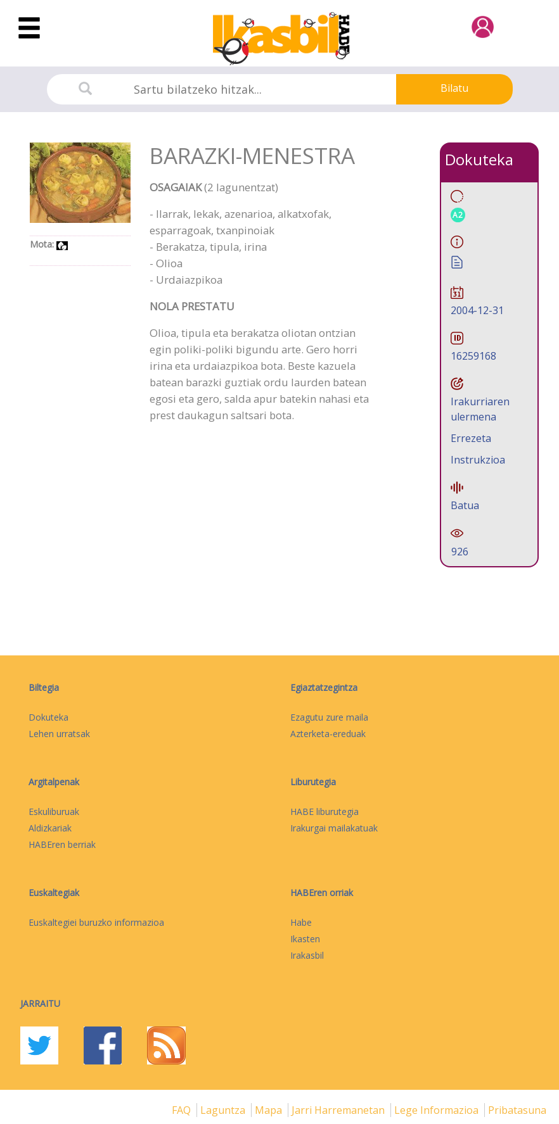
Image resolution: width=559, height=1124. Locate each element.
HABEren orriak (321, 893)
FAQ (182, 1110)
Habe (301, 922)
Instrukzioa (478, 460)
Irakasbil (307, 955)
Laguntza (224, 1110)
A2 (458, 215)
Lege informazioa (437, 1110)
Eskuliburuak (54, 811)
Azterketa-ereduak (328, 734)
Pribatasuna (517, 1110)
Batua (465, 505)
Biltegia (44, 687)
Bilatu (454, 88)
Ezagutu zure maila (329, 717)
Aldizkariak (50, 828)
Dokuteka (48, 717)
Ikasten (305, 939)
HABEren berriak (62, 844)
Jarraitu (40, 1003)
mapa (270, 1110)
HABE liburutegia (324, 811)
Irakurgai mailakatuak (334, 828)
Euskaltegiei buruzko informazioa (96, 922)
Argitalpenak (54, 782)
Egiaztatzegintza (323, 687)
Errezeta (471, 438)
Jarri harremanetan (339, 1110)
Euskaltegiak (54, 893)
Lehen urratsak (59, 734)
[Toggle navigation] (29, 28)
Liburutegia (313, 782)
